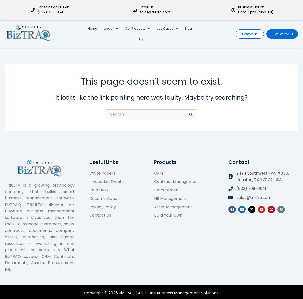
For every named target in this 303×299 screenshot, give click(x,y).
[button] (105, 33)
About (105, 33)
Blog (180, 33)
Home (87, 33)
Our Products (131, 33)
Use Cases (160, 33)
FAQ (194, 33)
